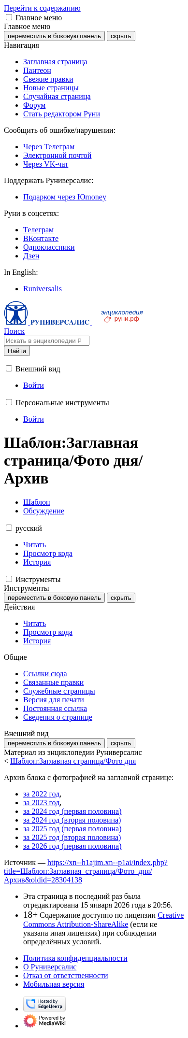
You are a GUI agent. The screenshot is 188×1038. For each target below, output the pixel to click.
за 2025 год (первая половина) (72, 829)
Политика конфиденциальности (75, 958)
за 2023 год (41, 802)
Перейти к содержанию (42, 8)
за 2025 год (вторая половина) (72, 837)
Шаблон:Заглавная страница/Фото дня (73, 761)
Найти (17, 351)
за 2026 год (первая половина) (72, 846)
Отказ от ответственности (65, 975)
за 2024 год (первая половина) (72, 811)
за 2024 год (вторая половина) (72, 820)
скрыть (121, 36)
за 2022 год (41, 794)
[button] (9, 17)
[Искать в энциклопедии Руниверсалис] (46, 341)
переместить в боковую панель (54, 36)
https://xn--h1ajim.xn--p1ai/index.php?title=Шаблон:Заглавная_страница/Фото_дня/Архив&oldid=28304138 (86, 871)
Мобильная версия (53, 984)
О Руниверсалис (49, 967)
